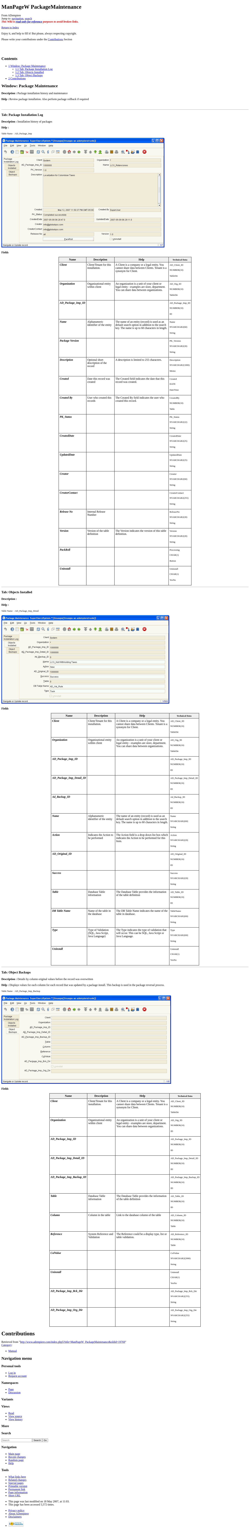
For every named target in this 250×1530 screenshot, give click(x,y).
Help (11, 1463)
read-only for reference (29, 21)
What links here (17, 1476)
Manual (12, 1350)
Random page (16, 1460)
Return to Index (10, 27)
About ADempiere (18, 1513)
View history (15, 1419)
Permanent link (16, 1489)
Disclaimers (15, 1516)
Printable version (17, 1486)
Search (6, 1433)
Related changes (17, 1479)
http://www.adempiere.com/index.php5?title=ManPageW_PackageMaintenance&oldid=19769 (72, 1341)
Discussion (14, 1392)
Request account (17, 1375)
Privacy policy (16, 1510)
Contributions (55, 39)
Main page (14, 1453)
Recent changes (17, 1456)
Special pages (16, 1483)
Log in (12, 1372)
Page (11, 1389)
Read (11, 1413)
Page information (18, 1492)
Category (6, 1345)
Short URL (14, 1495)
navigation (18, 18)
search (28, 18)
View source (15, 1416)
